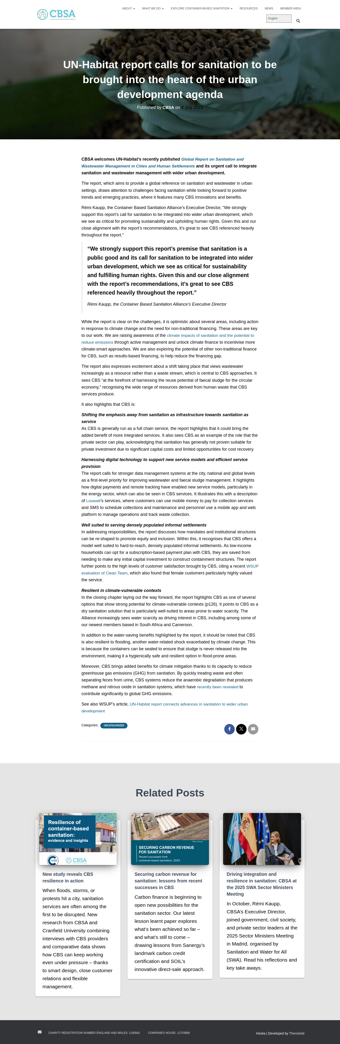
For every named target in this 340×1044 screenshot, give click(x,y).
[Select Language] (279, 18)
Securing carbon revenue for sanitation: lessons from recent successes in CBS (170, 881)
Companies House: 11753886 (169, 1033)
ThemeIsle (297, 1033)
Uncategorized (114, 725)
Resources (249, 8)
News (269, 8)
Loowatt (93, 500)
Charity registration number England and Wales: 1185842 (94, 1033)
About (128, 8)
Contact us (39, 1032)
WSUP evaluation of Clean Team (112, 573)
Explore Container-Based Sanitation (202, 8)
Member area (290, 8)
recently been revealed (218, 687)
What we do (153, 8)
